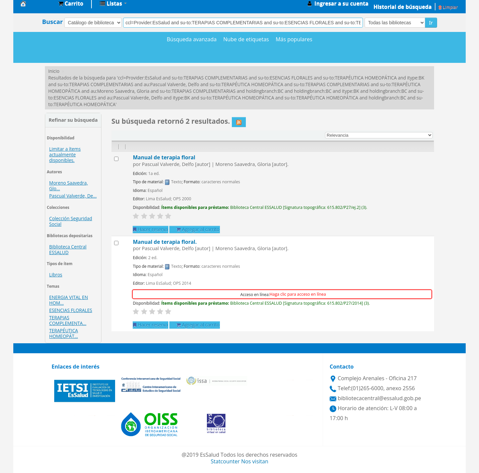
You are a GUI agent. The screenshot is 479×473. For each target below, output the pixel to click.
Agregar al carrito (197, 229)
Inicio (54, 71)
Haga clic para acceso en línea (297, 294)
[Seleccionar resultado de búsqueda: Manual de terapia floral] (116, 159)
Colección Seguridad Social (70, 221)
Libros (55, 274)
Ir (431, 22)
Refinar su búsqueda (73, 120)
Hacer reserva (150, 229)
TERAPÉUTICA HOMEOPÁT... (63, 333)
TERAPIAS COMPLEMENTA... (67, 320)
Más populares (294, 39)
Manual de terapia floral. (165, 241)
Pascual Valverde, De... (73, 196)
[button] (70, 3)
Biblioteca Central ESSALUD (67, 249)
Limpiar (448, 7)
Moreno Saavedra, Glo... (68, 186)
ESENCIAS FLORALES (70, 310)
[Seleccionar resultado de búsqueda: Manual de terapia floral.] (116, 243)
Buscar (52, 21)
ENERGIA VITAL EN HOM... (68, 300)
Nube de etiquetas (246, 39)
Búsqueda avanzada (192, 39)
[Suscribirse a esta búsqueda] (239, 122)
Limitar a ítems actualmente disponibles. (65, 154)
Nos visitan (254, 461)
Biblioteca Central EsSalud (36, 3)
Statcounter (225, 461)
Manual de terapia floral (164, 157)
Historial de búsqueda (403, 6)
